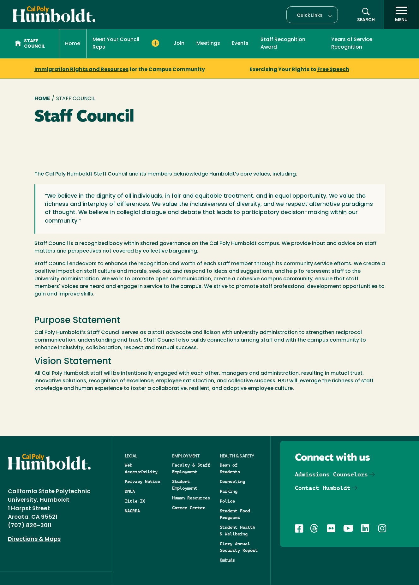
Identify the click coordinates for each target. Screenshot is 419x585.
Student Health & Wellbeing (237, 530)
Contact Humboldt (322, 488)
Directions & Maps (34, 539)
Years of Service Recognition (351, 43)
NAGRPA (132, 510)
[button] (312, 14)
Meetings (208, 43)
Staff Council (30, 44)
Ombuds (227, 560)
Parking (228, 491)
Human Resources (191, 497)
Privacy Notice (142, 481)
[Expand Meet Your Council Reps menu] (155, 43)
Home (72, 43)
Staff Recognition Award (282, 43)
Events (240, 43)
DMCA (130, 491)
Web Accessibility (141, 468)
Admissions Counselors (331, 474)
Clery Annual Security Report (239, 547)
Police (227, 501)
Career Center (188, 507)
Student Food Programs (235, 514)
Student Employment (184, 485)
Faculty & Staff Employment (191, 468)
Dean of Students (230, 468)
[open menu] (401, 14)
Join (178, 43)
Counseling (232, 481)
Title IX (135, 501)
